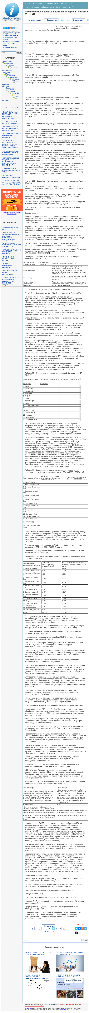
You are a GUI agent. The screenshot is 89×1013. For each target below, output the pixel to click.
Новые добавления (11, 42)
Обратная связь (9, 44)
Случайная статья (10, 36)
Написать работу (10, 47)
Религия (7, 86)
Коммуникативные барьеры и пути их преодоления (10, 152)
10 (64, 929)
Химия (17, 96)
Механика (16, 81)
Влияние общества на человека (10, 228)
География (13, 67)
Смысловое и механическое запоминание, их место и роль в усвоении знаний (9, 144)
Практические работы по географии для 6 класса (11, 244)
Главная (27, 3)
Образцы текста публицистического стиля (11, 170)
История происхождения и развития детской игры (68, 976)
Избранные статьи (10, 34)
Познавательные (67, 3)
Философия (16, 93)
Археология (8, 62)
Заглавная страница (11, 32)
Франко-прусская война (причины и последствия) (10, 128)
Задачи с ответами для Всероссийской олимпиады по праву (11, 182)
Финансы (16, 95)
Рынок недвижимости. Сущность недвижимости (71, 953)
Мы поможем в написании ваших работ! (12, 213)
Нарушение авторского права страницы (70, 1004)
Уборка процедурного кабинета (8, 265)
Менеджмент (16, 79)
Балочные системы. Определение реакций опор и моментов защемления (11, 281)
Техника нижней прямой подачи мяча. (11, 122)
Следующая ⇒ (79, 20)
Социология (10, 88)
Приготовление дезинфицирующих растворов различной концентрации (10, 114)
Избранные (37, 3)
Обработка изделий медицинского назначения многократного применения (10, 161)
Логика (8, 74)
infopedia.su (28, 1008)
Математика (14, 77)
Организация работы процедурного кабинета (11, 135)
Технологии (12, 90)
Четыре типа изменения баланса (11, 176)
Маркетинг (11, 76)
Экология (5, 100)
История (7, 72)
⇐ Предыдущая (51, 20)
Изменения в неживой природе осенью (10, 258)
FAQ (5, 45)
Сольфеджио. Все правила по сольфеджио (10, 272)
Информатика (7, 70)
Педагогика (6, 84)
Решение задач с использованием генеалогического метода (36, 976)
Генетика (11, 65)
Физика (12, 91)
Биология (9, 63)
